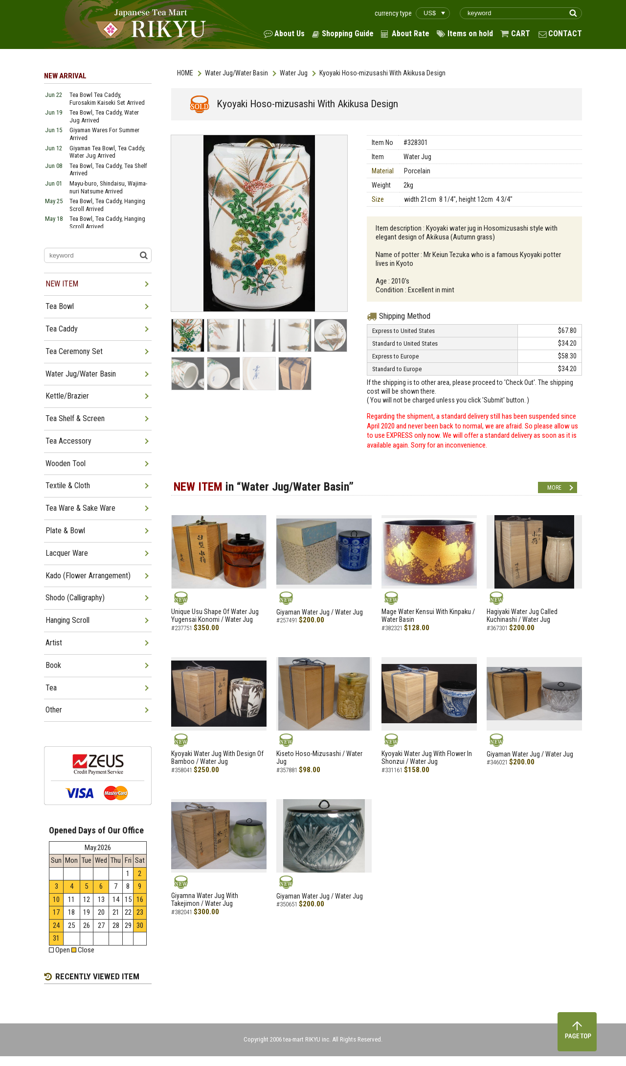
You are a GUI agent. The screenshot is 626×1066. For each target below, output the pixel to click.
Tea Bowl (59, 306)
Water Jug (294, 73)
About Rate (410, 33)
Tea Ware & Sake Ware (80, 508)
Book (53, 665)
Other (53, 709)
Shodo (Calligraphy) (75, 597)
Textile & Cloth (67, 485)
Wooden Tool (65, 463)
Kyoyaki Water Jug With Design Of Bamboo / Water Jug (217, 758)
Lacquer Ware (66, 553)
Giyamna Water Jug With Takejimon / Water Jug (204, 900)
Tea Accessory (68, 441)
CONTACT (565, 33)
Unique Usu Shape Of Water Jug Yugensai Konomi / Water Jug (215, 616)
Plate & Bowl (65, 530)
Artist (53, 642)
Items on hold (470, 33)
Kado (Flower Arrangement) (88, 575)
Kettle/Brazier (67, 396)
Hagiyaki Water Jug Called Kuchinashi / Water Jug (522, 616)
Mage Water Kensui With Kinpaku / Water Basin (428, 616)
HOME (185, 73)
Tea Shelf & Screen (75, 418)
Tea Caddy (61, 328)
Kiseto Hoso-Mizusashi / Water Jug (319, 758)
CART (520, 33)
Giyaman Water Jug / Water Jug (319, 612)
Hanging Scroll (67, 620)
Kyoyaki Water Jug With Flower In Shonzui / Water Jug (426, 758)
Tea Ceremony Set (74, 351)
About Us (289, 33)
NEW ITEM (61, 283)
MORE (554, 487)
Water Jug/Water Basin (236, 73)
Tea (51, 687)
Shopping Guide (348, 33)
